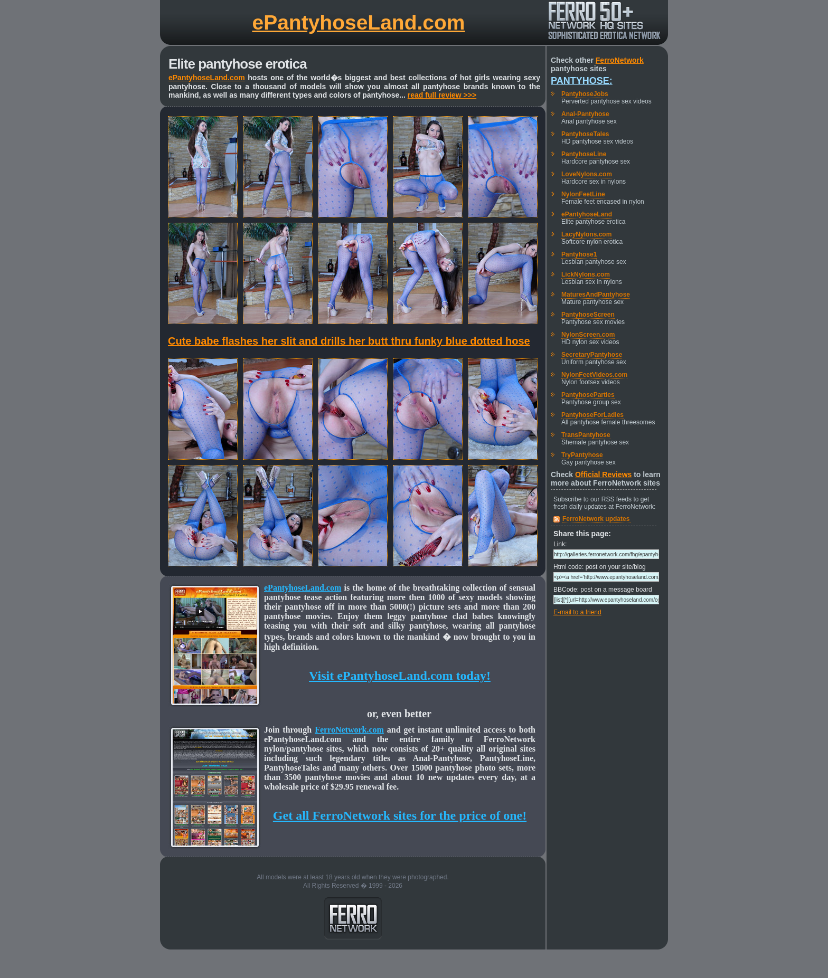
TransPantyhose (585, 435)
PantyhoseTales (585, 134)
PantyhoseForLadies (592, 415)
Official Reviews (603, 474)
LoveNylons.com (586, 174)
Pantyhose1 (579, 254)
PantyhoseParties (588, 394)
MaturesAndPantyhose (595, 294)
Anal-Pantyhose (585, 114)
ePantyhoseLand (586, 214)
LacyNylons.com (586, 234)
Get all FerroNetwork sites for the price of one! (399, 815)
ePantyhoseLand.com (358, 22)
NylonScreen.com (588, 334)
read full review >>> (442, 95)
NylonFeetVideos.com (594, 374)
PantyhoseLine (583, 154)
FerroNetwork (620, 60)
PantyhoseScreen (588, 314)
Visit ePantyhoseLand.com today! (400, 675)
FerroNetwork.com (349, 729)
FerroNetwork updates (595, 519)
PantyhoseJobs (584, 94)
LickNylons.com (585, 274)
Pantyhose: (582, 80)
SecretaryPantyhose (591, 354)
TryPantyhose (582, 455)
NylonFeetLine (583, 194)
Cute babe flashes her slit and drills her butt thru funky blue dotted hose (349, 341)
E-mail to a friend (577, 612)
